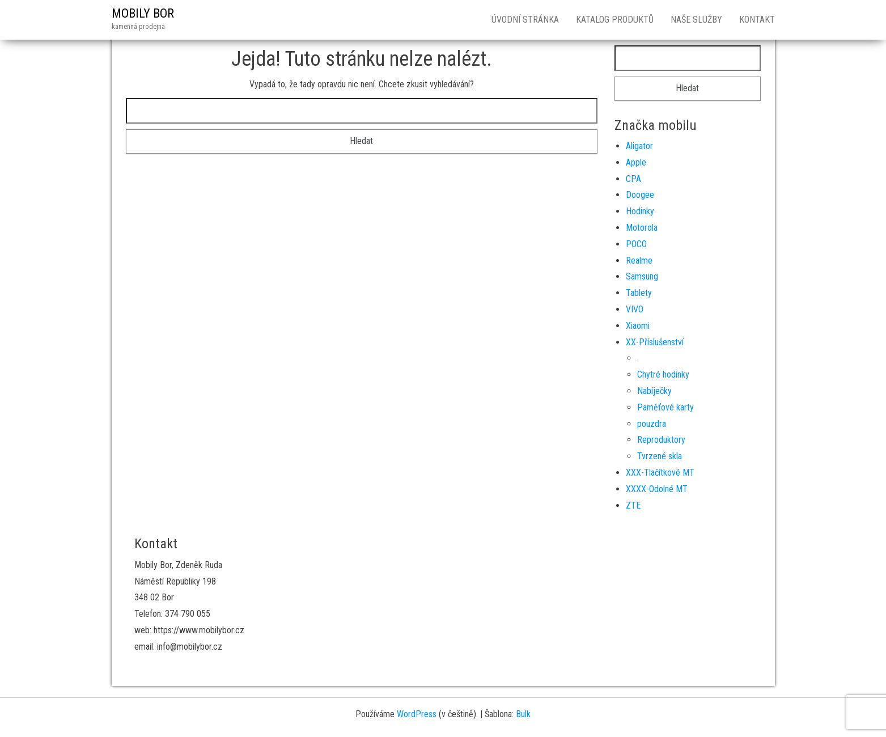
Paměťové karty (665, 407)
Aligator (639, 146)
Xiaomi (638, 325)
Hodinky (640, 211)
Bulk (523, 714)
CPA (633, 178)
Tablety (639, 292)
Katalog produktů (615, 19)
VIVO (634, 309)
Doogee (640, 194)
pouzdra (651, 423)
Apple (636, 162)
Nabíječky (654, 391)
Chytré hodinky (663, 374)
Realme (639, 260)
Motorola (642, 227)
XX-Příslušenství (655, 342)
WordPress (416, 714)
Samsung (642, 276)
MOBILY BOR (143, 13)
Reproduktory (661, 439)
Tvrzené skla (659, 456)
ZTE (633, 505)
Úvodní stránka (525, 19)
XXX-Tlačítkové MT (660, 472)
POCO (636, 244)
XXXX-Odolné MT (657, 489)
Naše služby (696, 19)
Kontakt (757, 19)
